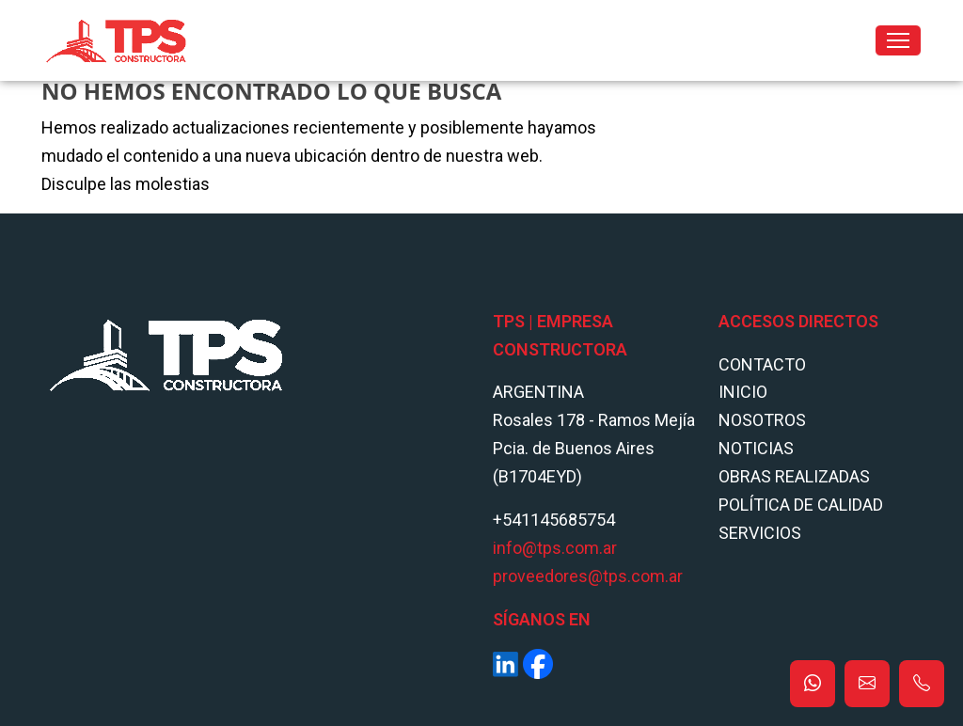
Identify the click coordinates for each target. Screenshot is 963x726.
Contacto (762, 364)
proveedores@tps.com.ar (588, 576)
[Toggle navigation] (898, 40)
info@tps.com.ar (555, 548)
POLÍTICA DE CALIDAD (800, 504)
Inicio (742, 392)
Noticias (756, 448)
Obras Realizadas (794, 476)
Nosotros (762, 420)
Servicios (759, 533)
